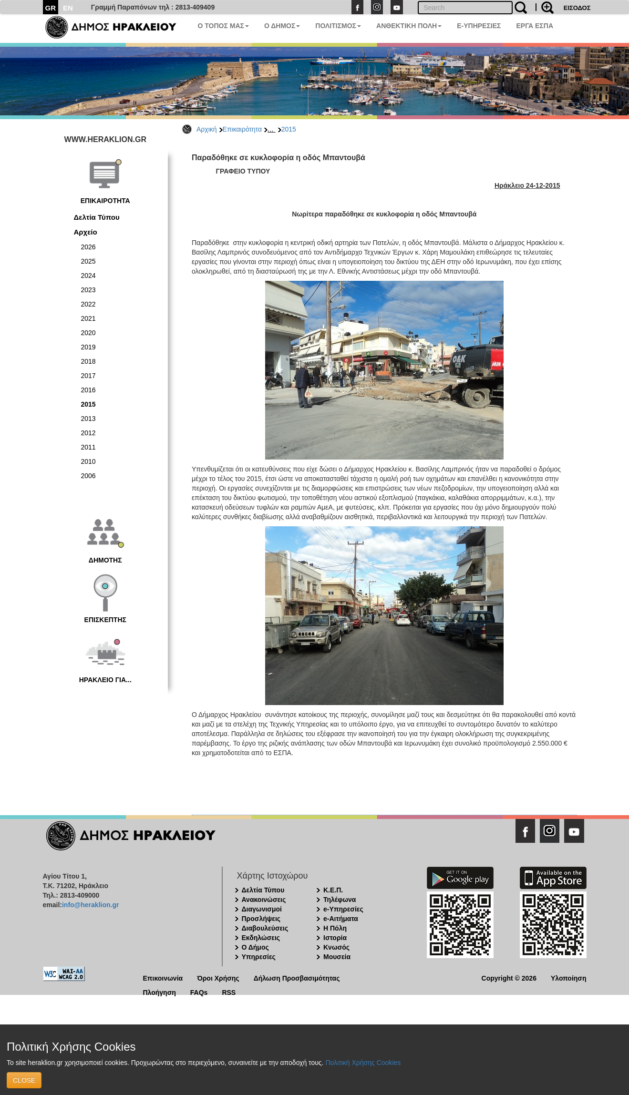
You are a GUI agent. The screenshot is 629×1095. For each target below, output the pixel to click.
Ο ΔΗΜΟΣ (282, 26)
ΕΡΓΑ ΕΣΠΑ (534, 26)
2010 (88, 461)
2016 (88, 390)
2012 (88, 433)
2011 (88, 447)
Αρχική (206, 129)
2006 (88, 476)
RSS (229, 992)
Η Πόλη (335, 928)
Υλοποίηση (569, 977)
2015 (288, 129)
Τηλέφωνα (339, 899)
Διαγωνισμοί (262, 909)
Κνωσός (336, 947)
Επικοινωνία (163, 977)
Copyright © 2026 (509, 977)
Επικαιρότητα (242, 129)
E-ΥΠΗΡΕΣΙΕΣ (479, 26)
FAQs (199, 992)
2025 (88, 261)
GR (50, 8)
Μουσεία (337, 957)
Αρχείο (85, 232)
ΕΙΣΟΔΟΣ (577, 7)
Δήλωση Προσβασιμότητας (297, 977)
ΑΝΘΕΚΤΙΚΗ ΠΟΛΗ (409, 26)
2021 (88, 318)
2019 (88, 347)
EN (68, 8)
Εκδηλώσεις (261, 937)
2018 (88, 361)
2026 (88, 247)
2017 (88, 375)
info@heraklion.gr (90, 905)
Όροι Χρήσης (218, 977)
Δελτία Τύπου (97, 217)
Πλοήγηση (159, 992)
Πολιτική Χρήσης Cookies (363, 1062)
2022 (88, 304)
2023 (88, 290)
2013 (88, 418)
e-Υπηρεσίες (343, 909)
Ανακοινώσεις (264, 899)
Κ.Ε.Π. (333, 890)
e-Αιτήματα (340, 918)
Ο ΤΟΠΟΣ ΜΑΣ (223, 26)
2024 (88, 275)
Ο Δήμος (255, 947)
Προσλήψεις (261, 918)
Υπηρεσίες (259, 957)
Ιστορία (335, 937)
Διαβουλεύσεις (265, 928)
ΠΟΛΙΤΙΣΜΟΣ (338, 26)
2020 (88, 333)
